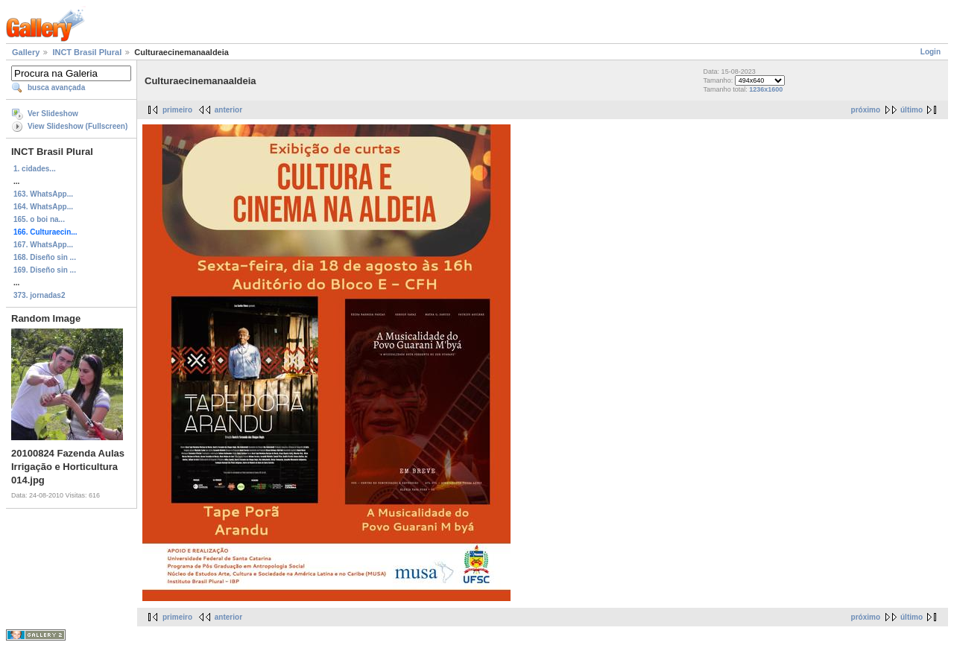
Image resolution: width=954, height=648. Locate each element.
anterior (228, 110)
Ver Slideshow (53, 113)
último (911, 110)
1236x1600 (766, 89)
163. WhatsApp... (43, 194)
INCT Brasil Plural (86, 52)
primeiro (177, 110)
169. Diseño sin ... (44, 270)
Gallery (26, 52)
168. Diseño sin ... (44, 257)
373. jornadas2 (39, 295)
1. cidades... (34, 169)
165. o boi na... (39, 219)
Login (930, 52)
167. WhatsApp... (43, 245)
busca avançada (56, 87)
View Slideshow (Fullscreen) (77, 126)
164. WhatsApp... (43, 207)
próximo (865, 110)
